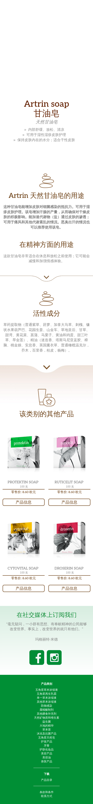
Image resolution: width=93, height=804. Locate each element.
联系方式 (46, 796)
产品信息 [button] (24, 502)
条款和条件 (47, 792)
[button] (24, 454)
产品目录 (46, 780)
